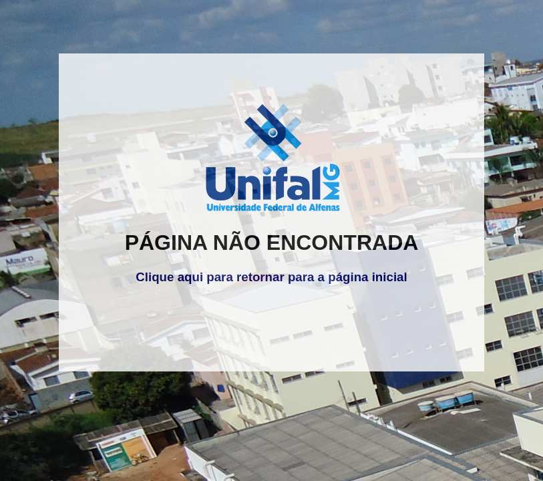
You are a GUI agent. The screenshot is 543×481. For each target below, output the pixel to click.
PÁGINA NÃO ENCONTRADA (272, 242)
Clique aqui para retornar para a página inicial (271, 277)
